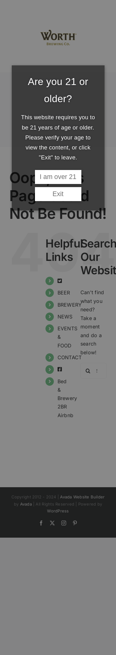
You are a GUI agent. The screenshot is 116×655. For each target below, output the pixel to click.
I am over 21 (58, 177)
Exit (58, 194)
